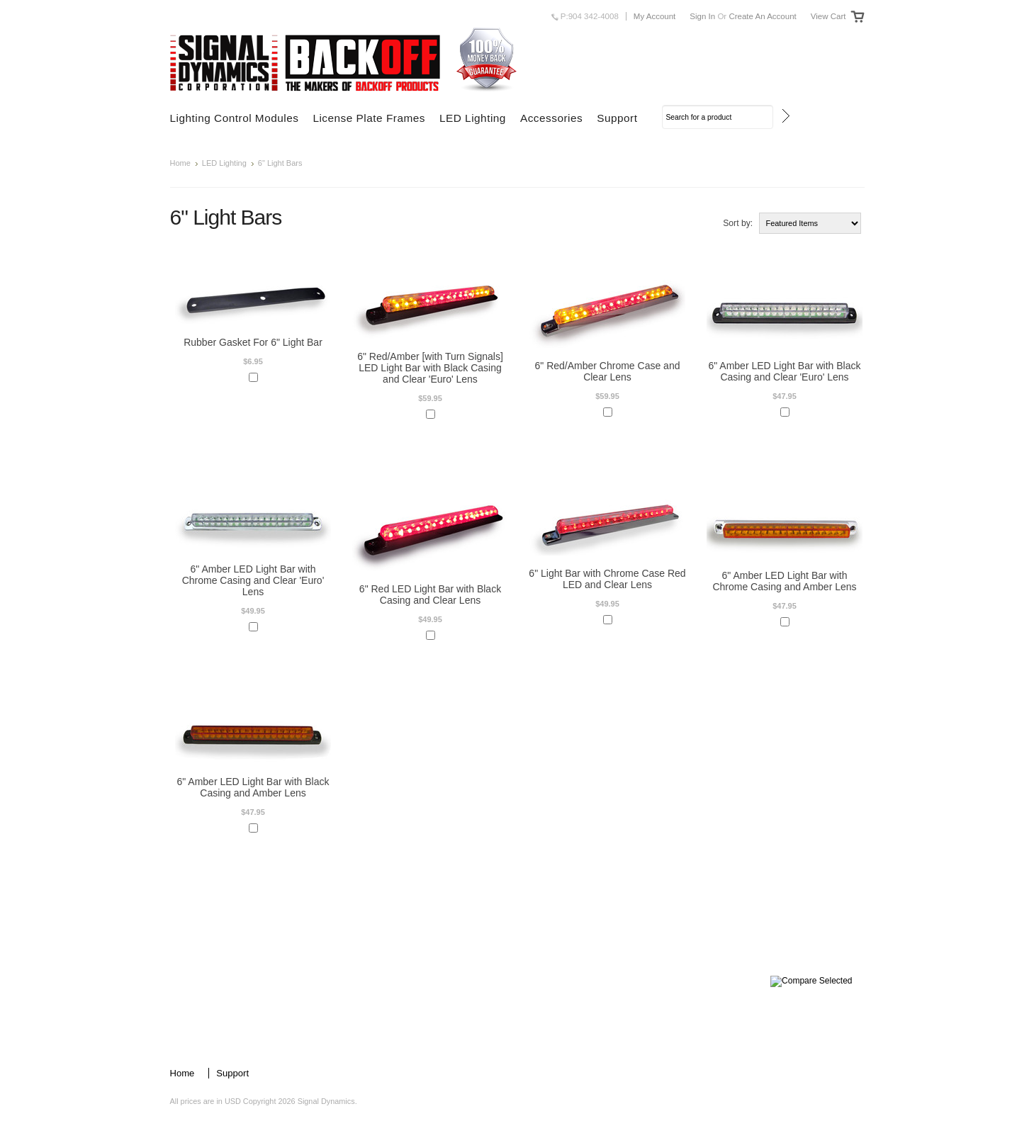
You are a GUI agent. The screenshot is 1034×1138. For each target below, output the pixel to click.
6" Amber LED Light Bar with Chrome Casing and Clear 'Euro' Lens (253, 580)
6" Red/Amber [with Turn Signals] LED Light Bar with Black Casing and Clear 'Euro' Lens (430, 368)
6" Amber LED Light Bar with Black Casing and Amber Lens (252, 787)
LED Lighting (472, 118)
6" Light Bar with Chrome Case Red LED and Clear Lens (607, 579)
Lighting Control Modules (234, 118)
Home (180, 163)
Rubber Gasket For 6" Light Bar (253, 342)
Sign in (702, 16)
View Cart (828, 16)
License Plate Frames (369, 118)
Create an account (762, 16)
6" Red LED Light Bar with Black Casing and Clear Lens (430, 594)
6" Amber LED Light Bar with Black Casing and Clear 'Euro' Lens (784, 371)
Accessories (551, 118)
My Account (655, 16)
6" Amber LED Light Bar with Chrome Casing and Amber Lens (784, 581)
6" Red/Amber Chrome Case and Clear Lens (607, 371)
